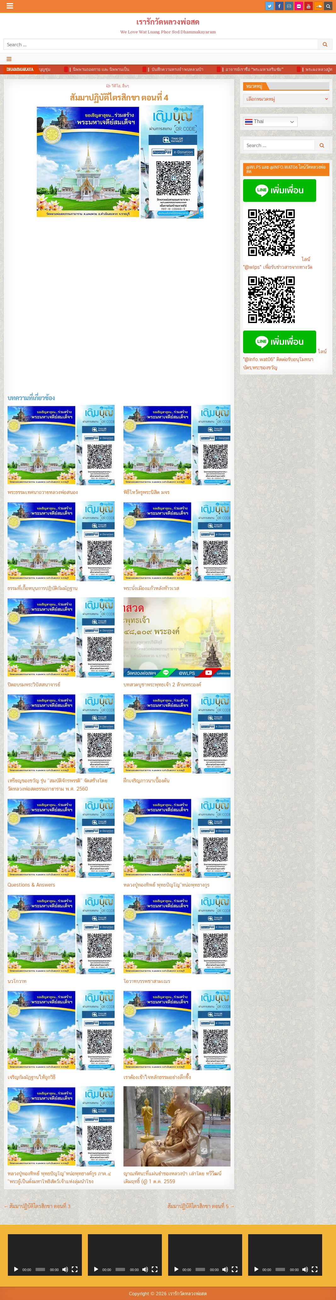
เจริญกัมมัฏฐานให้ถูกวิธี (31, 1077)
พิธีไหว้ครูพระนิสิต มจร (146, 492)
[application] (45, 1255)
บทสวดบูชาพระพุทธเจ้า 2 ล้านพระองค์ (162, 685)
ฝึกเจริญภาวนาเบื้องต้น (146, 781)
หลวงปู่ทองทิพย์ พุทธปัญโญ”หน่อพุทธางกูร (166, 885)
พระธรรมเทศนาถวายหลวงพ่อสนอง (43, 492)
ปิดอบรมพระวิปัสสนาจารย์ (34, 685)
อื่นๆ (125, 85)
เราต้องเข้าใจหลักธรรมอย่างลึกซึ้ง (157, 1077)
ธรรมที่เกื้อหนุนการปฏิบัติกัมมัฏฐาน (42, 588)
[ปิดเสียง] (65, 1269)
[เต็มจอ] (74, 1269)
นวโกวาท (17, 981)
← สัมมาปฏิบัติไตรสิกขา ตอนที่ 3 (37, 1206)
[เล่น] (16, 1269)
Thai (254, 122)
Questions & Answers (31, 885)
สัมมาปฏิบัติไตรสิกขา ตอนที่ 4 (119, 97)
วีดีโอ (115, 85)
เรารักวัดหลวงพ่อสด (168, 21)
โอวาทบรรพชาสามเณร (146, 981)
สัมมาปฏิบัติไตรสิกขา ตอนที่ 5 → (201, 1206)
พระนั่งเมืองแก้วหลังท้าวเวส (151, 588)
